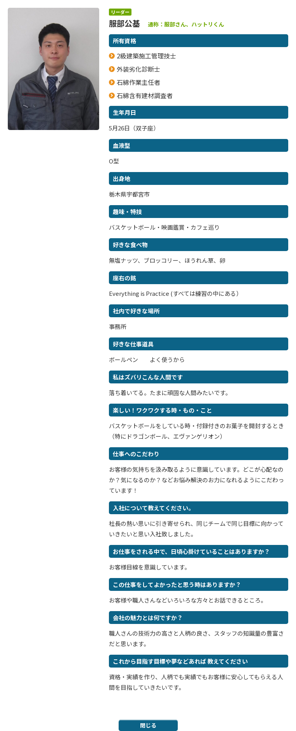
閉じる (148, 725)
